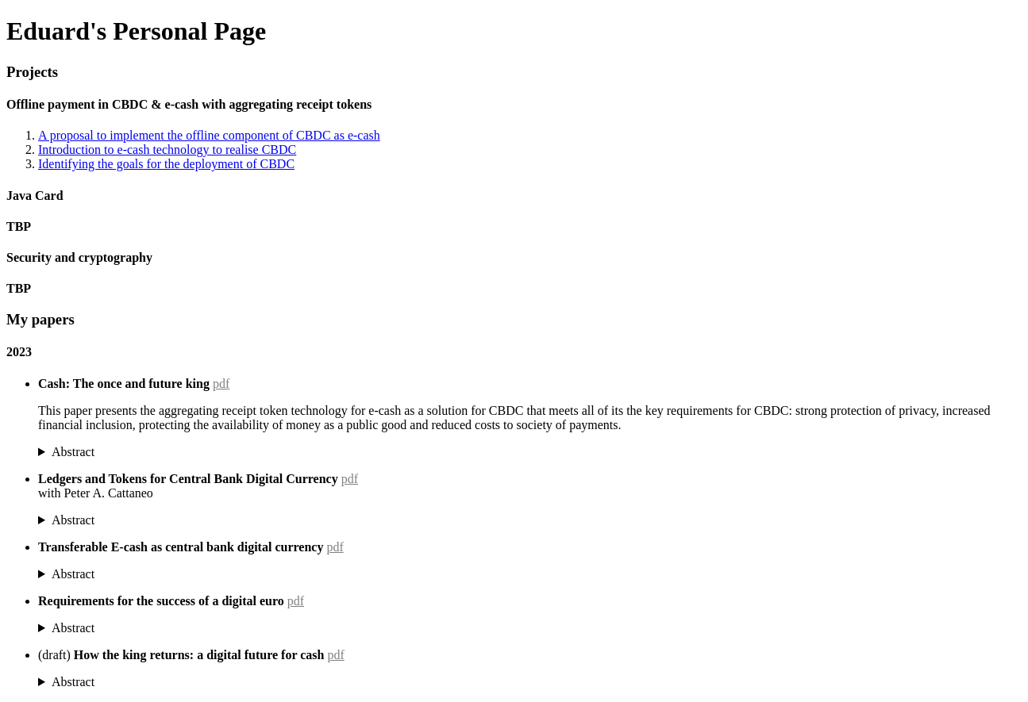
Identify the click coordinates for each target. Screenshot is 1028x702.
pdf (221, 383)
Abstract (73, 451)
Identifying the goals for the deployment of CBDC (166, 164)
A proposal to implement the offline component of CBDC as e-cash (209, 135)
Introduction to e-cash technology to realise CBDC (167, 149)
